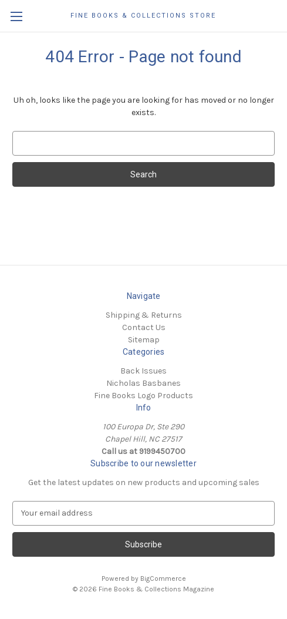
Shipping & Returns (144, 315)
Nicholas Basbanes (143, 383)
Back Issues (143, 371)
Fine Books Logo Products (143, 396)
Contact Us (144, 327)
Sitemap (144, 340)
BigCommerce (163, 578)
